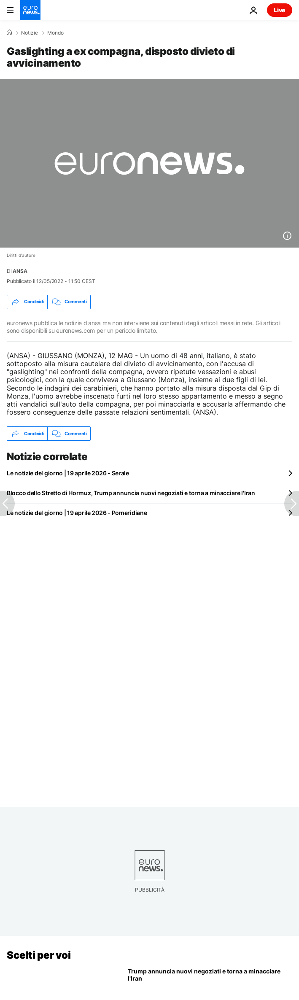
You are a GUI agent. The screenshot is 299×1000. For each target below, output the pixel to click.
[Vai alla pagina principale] (30, 10)
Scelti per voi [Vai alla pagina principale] (38, 955)
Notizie (29, 32)
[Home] (9, 32)
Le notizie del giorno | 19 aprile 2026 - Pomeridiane (77, 512)
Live (280, 9)
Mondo (55, 32)
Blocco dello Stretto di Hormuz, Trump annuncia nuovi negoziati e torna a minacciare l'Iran (131, 492)
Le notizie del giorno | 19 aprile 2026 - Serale (68, 473)
